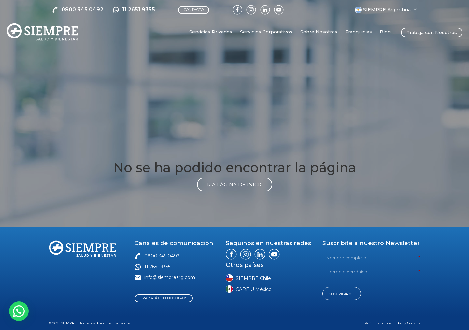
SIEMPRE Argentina (390, 10)
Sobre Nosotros (318, 32)
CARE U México (254, 289)
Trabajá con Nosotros (431, 32)
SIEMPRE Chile (253, 278)
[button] (19, 311)
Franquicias (358, 32)
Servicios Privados (210, 32)
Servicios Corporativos (266, 32)
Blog (385, 32)
